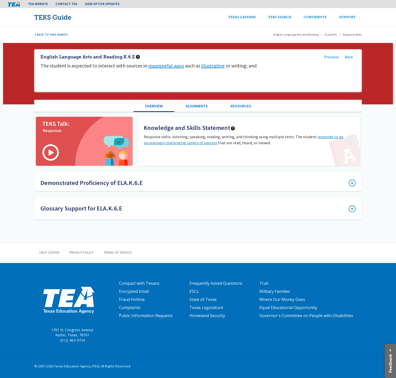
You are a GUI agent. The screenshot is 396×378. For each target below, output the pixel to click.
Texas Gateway (242, 17)
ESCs (194, 291)
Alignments (197, 105)
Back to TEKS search (50, 34)
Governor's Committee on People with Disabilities (306, 315)
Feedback (390, 363)
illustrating (213, 65)
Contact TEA (66, 4)
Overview (154, 105)
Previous (331, 56)
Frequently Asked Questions (215, 283)
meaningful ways (166, 65)
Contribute (315, 17)
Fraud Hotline (132, 299)
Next (349, 56)
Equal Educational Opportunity (288, 307)
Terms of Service (118, 252)
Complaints (129, 307)
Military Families (274, 291)
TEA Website (38, 4)
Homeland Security (207, 315)
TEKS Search (279, 17)
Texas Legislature (206, 307)
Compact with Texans (139, 283)
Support (347, 17)
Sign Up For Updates (102, 4)
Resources (241, 105)
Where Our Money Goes (282, 299)
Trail (263, 283)
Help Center (49, 252)
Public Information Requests (146, 315)
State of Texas (203, 299)
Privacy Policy (81, 252)
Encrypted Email (134, 291)
